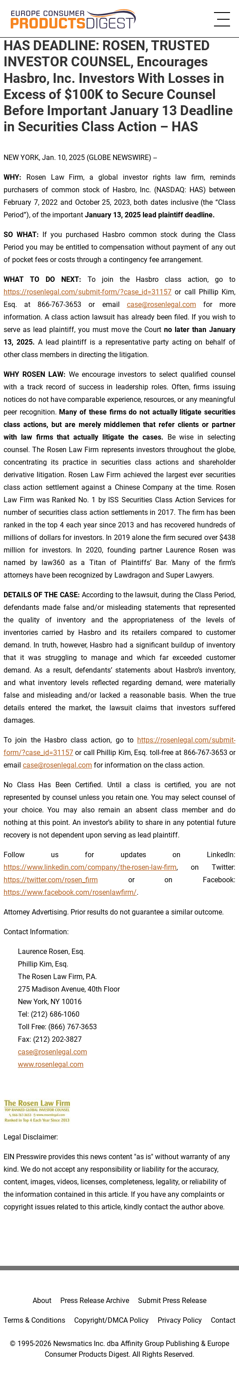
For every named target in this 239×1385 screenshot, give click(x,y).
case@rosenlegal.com (161, 304)
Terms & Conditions (34, 1320)
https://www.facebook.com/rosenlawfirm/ (70, 892)
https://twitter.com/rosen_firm (51, 880)
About (42, 1300)
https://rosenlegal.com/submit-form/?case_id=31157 (88, 292)
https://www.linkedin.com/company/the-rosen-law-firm (90, 867)
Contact (223, 1320)
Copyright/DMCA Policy (111, 1320)
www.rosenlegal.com (51, 1064)
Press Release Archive (94, 1300)
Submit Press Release (172, 1300)
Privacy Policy (180, 1320)
